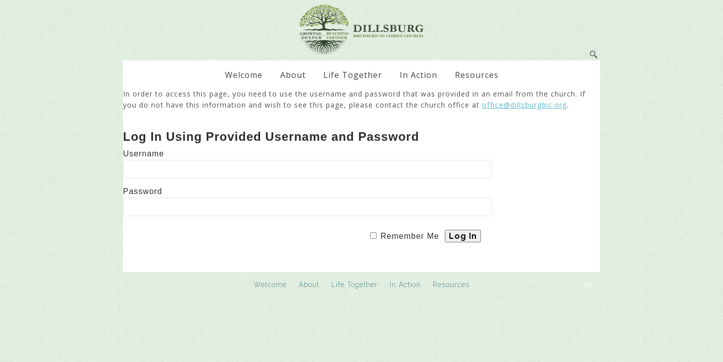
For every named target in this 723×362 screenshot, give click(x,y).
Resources (477, 74)
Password (142, 191)
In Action (418, 74)
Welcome (244, 74)
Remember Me (410, 236)
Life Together (352, 74)
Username (143, 153)
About (293, 74)
